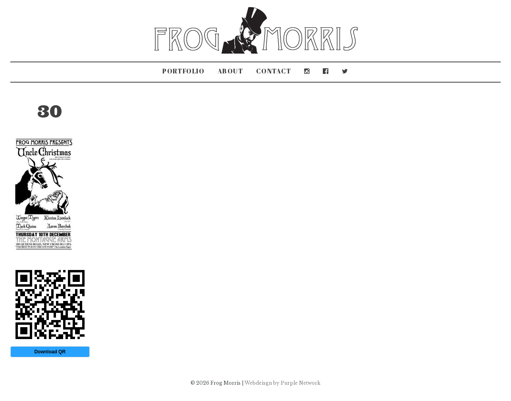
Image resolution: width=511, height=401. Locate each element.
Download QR (50, 352)
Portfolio (183, 71)
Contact (273, 71)
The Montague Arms (105, 101)
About (230, 71)
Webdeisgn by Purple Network (282, 383)
